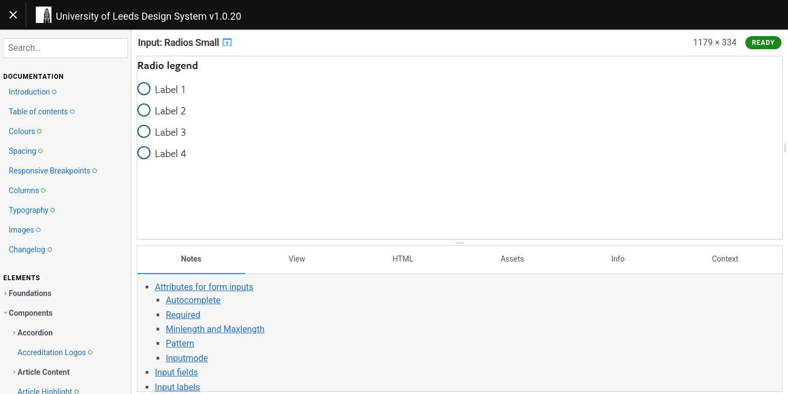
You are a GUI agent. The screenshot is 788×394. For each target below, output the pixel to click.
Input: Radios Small (185, 42)
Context (725, 258)
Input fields (176, 372)
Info (617, 258)
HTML (402, 258)
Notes (191, 258)
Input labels (177, 386)
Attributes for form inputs (204, 287)
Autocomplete (193, 300)
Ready (763, 43)
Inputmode (187, 358)
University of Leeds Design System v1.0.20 (148, 16)
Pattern (180, 343)
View (297, 258)
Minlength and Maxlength (215, 329)
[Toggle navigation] (13, 15)
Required (183, 314)
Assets (512, 258)
